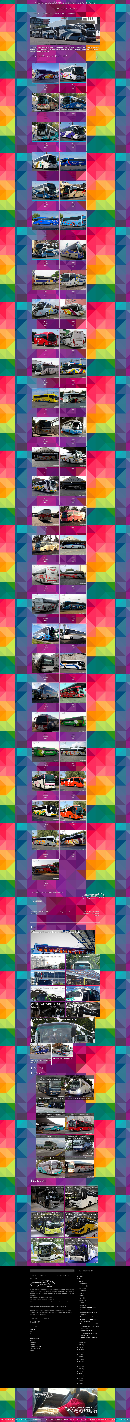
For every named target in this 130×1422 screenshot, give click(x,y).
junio (81, 1298)
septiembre (83, 1290)
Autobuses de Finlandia (86, 1310)
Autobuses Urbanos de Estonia (88, 1307)
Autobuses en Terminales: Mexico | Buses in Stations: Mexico (50, 1116)
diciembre (83, 1283)
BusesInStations (34, 1338)
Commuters (33, 1342)
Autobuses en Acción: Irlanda (42, 972)
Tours (31, 1355)
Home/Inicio (36, 13)
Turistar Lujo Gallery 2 (50, 1158)
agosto (82, 1293)
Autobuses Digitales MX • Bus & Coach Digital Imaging (65, 2)
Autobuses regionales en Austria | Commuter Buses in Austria (79, 974)
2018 (80, 1354)
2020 (80, 1349)
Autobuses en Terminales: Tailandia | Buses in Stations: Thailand (56, 932)
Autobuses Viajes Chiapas (79, 1077)
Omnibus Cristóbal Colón (79, 1158)
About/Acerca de (59, 13)
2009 (80, 1376)
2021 (80, 1347)
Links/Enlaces (71, 13)
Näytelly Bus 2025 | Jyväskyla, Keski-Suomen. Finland (81, 1005)
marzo (82, 1305)
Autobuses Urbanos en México (79, 1114)
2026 (80, 1274)
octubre (82, 1288)
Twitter (39, 896)
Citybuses (32, 1340)
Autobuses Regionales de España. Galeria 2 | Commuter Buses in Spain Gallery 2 (50, 1100)
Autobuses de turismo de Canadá (89, 1317)
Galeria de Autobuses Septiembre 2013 (79, 1098)
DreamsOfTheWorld (35, 1346)
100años (32, 1329)
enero (82, 1342)
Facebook (46, 896)
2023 (80, 1281)
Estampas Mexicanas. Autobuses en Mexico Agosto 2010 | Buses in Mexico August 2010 (79, 1137)
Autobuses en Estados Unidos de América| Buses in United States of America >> (91, 913)
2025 (80, 1276)
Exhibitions (33, 1350)
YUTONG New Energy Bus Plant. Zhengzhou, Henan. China (54, 1020)
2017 (80, 1357)
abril (81, 1302)
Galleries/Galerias (47, 13)
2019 (80, 1352)
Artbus (32, 1332)
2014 (80, 1364)
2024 (80, 1278)
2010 (80, 1373)
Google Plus (55, 896)
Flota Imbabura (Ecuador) (86, 1330)
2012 (80, 1369)
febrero (82, 1340)
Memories (32, 1353)
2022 (80, 1345)
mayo (82, 1300)
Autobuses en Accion (51, 1136)
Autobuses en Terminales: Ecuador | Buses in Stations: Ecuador (80, 989)
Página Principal (65, 912)
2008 (80, 1378)
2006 (80, 1383)
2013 (80, 1366)
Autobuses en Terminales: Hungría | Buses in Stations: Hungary (47, 989)
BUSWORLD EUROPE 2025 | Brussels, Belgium (46, 1005)
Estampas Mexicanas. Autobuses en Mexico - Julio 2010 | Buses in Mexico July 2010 (50, 1078)
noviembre (83, 1286)
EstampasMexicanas (58, 892)
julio (81, 1295)
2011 (80, 1371)
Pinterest (63, 896)
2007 (80, 1381)
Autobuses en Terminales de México (89, 1324)
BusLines (32, 1334)
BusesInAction (34, 1336)
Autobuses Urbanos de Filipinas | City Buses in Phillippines (46, 958)
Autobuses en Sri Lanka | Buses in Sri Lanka (81, 958)
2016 (80, 1359)
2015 (80, 1361)
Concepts (32, 1344)
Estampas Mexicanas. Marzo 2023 (49, 56)
